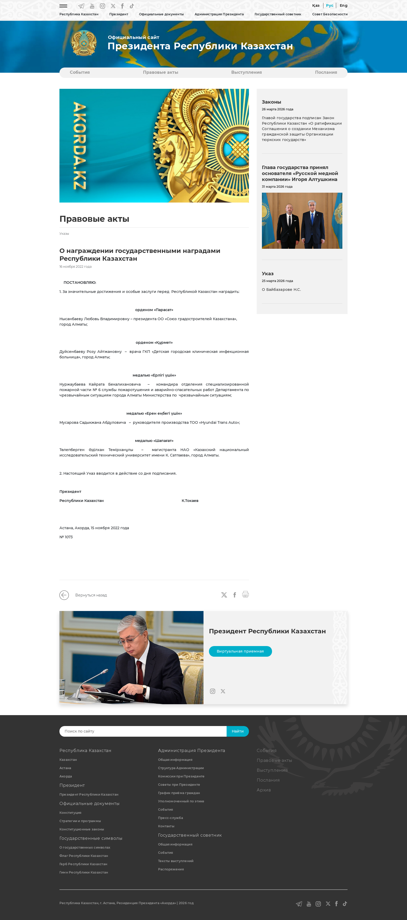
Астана (65, 768)
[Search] (148, 731)
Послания (326, 72)
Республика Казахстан (78, 14)
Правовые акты (160, 72)
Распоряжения (171, 869)
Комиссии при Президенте (181, 776)
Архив (264, 790)
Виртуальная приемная (240, 651)
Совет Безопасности (330, 14)
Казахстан (68, 760)
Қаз (316, 5)
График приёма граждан (179, 793)
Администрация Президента (219, 14)
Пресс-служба (170, 818)
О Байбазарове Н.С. (281, 289)
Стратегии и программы (80, 821)
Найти (238, 731)
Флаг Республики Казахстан (83, 856)
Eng (344, 5)
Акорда (65, 776)
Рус (329, 5)
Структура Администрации (181, 768)
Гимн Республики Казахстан (83, 872)
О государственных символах (84, 847)
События (80, 72)
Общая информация (175, 760)
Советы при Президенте (179, 785)
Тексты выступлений (175, 861)
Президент (118, 14)
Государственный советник (278, 14)
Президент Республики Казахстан (88, 794)
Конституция (70, 813)
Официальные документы (161, 14)
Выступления (246, 72)
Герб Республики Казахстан (83, 864)
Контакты (166, 826)
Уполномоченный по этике (181, 801)
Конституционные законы (81, 829)
